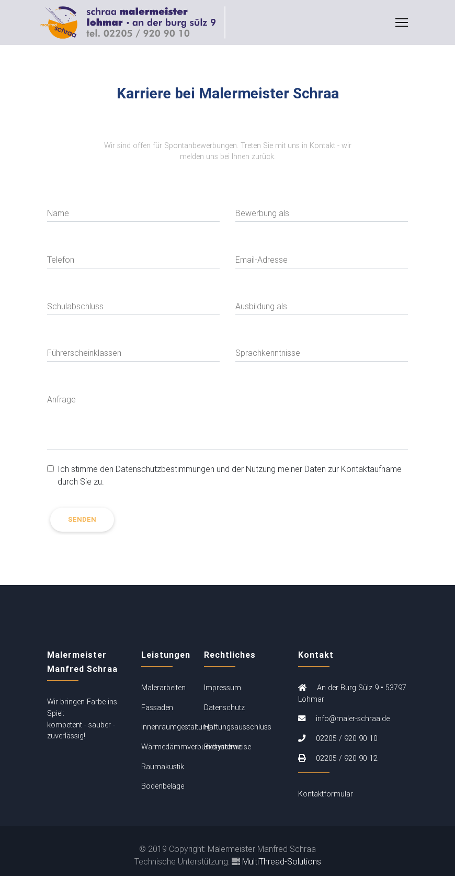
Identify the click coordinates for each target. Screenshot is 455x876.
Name (58, 213)
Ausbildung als (261, 306)
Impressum (222, 687)
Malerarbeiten (163, 687)
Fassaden (157, 707)
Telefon (60, 259)
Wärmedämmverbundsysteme (191, 746)
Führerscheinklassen (84, 352)
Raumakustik (162, 766)
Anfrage (61, 399)
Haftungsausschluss (237, 727)
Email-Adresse (261, 259)
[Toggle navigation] (402, 25)
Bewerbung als (262, 213)
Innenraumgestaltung (176, 727)
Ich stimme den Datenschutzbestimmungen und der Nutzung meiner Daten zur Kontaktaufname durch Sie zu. (230, 475)
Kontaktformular (325, 794)
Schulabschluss (75, 306)
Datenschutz (224, 707)
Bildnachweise (227, 746)
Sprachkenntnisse (267, 352)
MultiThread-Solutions (281, 861)
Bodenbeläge (162, 786)
